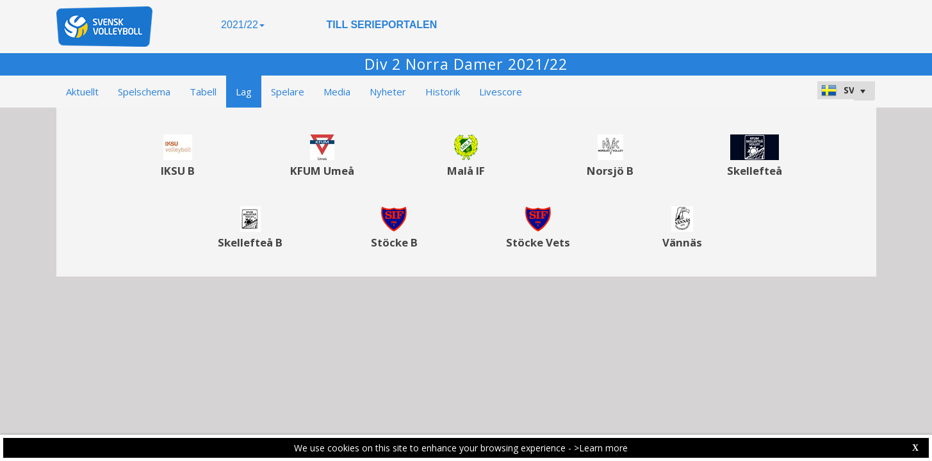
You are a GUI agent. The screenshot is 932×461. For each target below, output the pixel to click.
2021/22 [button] (243, 24)
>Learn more (601, 448)
